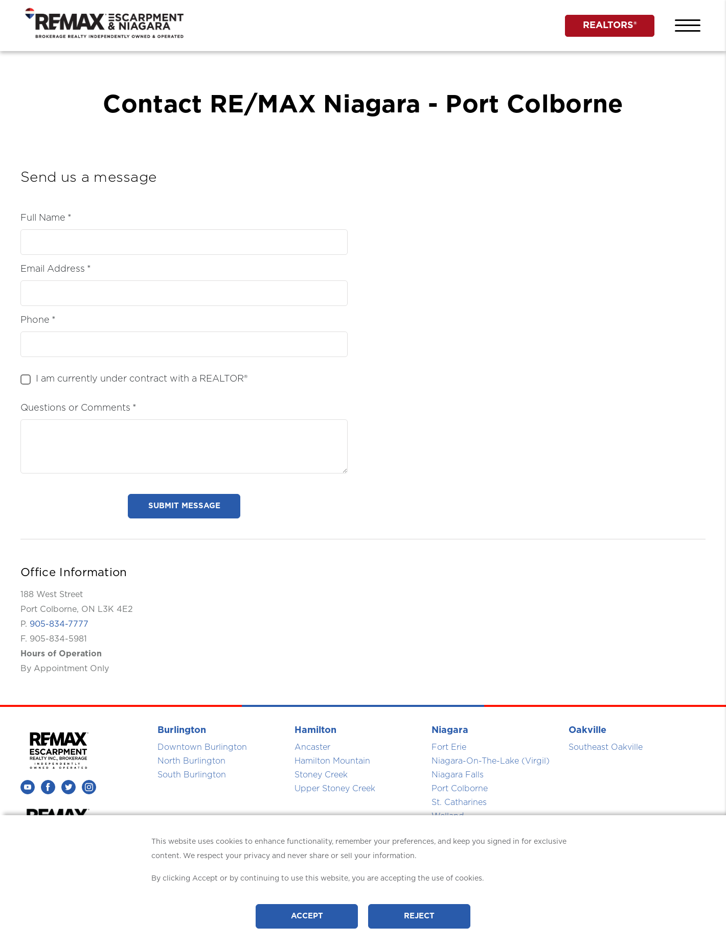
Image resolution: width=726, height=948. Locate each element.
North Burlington (191, 761)
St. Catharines (459, 802)
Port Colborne (460, 789)
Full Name (42, 218)
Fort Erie (449, 747)
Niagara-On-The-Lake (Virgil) (491, 761)
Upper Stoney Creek (334, 789)
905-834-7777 (59, 624)
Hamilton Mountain (332, 761)
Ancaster (312, 747)
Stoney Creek (321, 775)
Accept (307, 916)
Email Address (52, 269)
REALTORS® (610, 25)
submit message (184, 506)
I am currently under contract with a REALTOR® (141, 379)
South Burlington (191, 775)
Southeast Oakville (606, 747)
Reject (419, 916)
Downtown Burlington (202, 747)
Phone (35, 320)
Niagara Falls (458, 775)
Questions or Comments (75, 408)
